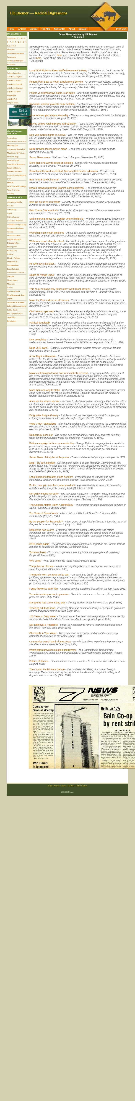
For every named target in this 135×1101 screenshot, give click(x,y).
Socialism (11, 317)
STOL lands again (39, 544)
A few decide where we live (44, 401)
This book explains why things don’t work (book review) (59, 289)
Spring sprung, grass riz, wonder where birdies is (56, 218)
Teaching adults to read (42, 608)
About (72, 29)
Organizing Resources (16, 164)
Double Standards (14, 239)
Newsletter (59, 29)
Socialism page (13, 160)
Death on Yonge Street (41, 275)
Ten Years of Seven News (43, 513)
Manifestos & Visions (15, 153)
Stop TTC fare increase (42, 462)
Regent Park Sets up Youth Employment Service (56, 81)
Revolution (11, 321)
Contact (83, 29)
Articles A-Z (12, 99)
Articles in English (14, 77)
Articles (22, 29)
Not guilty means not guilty (44, 493)
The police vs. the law (41, 566)
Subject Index (12, 103)
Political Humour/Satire (16, 306)
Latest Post (11, 46)
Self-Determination (14, 313)
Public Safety (12, 310)
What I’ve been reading (16, 186)
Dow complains (37, 339)
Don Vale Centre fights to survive (47, 134)
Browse (33, 29)
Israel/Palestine (13, 269)
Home (11, 29)
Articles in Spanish (14, 84)
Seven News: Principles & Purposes (49, 457)
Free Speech (12, 247)
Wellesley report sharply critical (46, 241)
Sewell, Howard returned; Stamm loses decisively (56, 187)
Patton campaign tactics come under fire (51, 443)
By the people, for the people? (46, 521)
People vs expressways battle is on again (52, 92)
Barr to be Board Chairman (44, 179)
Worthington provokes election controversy (52, 649)
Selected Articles (14, 73)
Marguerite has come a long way (47, 602)
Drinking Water (13, 243)
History (10, 254)
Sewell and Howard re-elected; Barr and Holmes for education (63, 171)
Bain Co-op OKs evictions (43, 210)
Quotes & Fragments (15, 53)
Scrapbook (11, 57)
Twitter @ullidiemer (15, 61)
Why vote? (35, 560)
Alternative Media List (16, 149)
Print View (121, 29)
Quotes (63, 786)
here (59, 55)
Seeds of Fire (12, 145)
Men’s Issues (12, 280)
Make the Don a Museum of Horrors (49, 300)
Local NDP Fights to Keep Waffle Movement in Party (58, 70)
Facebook (11, 64)
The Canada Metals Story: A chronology (51, 504)
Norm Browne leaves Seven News (48, 149)
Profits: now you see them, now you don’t (52, 485)
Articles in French (14, 80)
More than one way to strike (44, 390)
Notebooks (11, 38)
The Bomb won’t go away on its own (49, 574)
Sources (10, 182)
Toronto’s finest (37, 552)
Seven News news (39, 157)
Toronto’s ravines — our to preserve (49, 594)
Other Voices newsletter (16, 142)
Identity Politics (13, 258)
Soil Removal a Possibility (43, 624)
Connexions (12, 138)
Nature (9, 288)
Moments (11, 49)
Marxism (10, 276)
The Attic (45, 29)
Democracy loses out (41, 434)
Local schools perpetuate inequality (48, 115)
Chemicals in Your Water (43, 633)
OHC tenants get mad (41, 311)
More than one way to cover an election (51, 162)
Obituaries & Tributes (16, 302)
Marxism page (13, 157)
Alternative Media (14, 202)
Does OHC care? (38, 347)
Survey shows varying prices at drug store (52, 123)
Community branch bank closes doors (50, 641)
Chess (9, 213)
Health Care (12, 250)
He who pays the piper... (42, 263)
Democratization (13, 235)
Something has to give (41, 530)
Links (78, 786)
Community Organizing (16, 224)
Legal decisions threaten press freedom (51, 476)
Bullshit (10, 206)
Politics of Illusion (38, 661)
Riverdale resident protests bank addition (52, 104)
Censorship (11, 209)
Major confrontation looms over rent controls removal (58, 373)
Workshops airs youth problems (46, 232)
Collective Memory (15, 221)
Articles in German (14, 88)
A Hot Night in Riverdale (42, 356)
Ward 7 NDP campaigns (43, 423)
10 (21, 38)
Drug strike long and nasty (43, 415)
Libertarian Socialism (15, 273)
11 (18, 38)
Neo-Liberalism (13, 291)
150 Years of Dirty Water (42, 616)
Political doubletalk (39, 322)
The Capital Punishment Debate (47, 669)
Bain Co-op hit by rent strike (44, 202)
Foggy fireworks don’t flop (43, 588)
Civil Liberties (13, 217)
